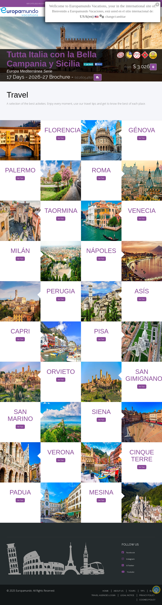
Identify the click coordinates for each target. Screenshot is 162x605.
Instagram (128, 559)
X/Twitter (128, 565)
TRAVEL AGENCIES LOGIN (101, 595)
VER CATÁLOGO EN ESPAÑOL (30, 4)
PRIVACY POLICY (146, 595)
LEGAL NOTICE (125, 595)
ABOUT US (119, 591)
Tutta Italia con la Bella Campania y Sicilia (52, 59)
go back (88, 65)
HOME (107, 591)
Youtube (128, 572)
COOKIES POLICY (146, 600)
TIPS (143, 591)
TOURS (132, 591)
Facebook (128, 553)
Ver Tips (61, 139)
